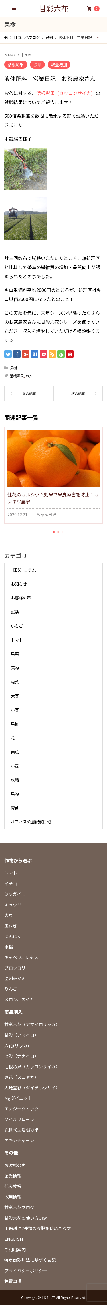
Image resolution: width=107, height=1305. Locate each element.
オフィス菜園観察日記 (31, 821)
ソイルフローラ (19, 1119)
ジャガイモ (14, 894)
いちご (17, 626)
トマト (17, 640)
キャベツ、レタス (21, 957)
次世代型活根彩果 (21, 1130)
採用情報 (12, 1197)
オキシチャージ (19, 1140)
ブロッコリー (17, 968)
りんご (10, 989)
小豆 (15, 710)
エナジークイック (21, 1109)
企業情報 (12, 1176)
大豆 (15, 696)
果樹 (28, 55)
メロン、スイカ (19, 999)
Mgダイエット (18, 1098)
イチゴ (10, 884)
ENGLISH (13, 1239)
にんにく (12, 936)
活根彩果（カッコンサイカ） (66, 93)
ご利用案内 (15, 1249)
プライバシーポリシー (25, 1270)
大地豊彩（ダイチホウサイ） (32, 1087)
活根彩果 (16, 64)
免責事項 (12, 1281)
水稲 (15, 780)
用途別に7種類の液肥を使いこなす (37, 1228)
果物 (15, 794)
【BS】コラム (23, 570)
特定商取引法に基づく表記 (30, 1260)
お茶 (37, 64)
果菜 (15, 654)
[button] (54, 532)
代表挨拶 (12, 1186)
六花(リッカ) (16, 1045)
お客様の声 (21, 598)
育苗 (15, 808)
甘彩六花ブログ (19, 1207)
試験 (15, 612)
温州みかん (15, 978)
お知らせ (19, 584)
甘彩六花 (53, 8)
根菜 (15, 682)
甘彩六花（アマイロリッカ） (32, 1024)
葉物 (15, 668)
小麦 (15, 766)
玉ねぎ (10, 926)
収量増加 (59, 64)
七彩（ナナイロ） (21, 1056)
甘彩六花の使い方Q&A (25, 1218)
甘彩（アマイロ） (21, 1035)
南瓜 (15, 752)
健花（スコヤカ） (21, 1077)
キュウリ (12, 905)
